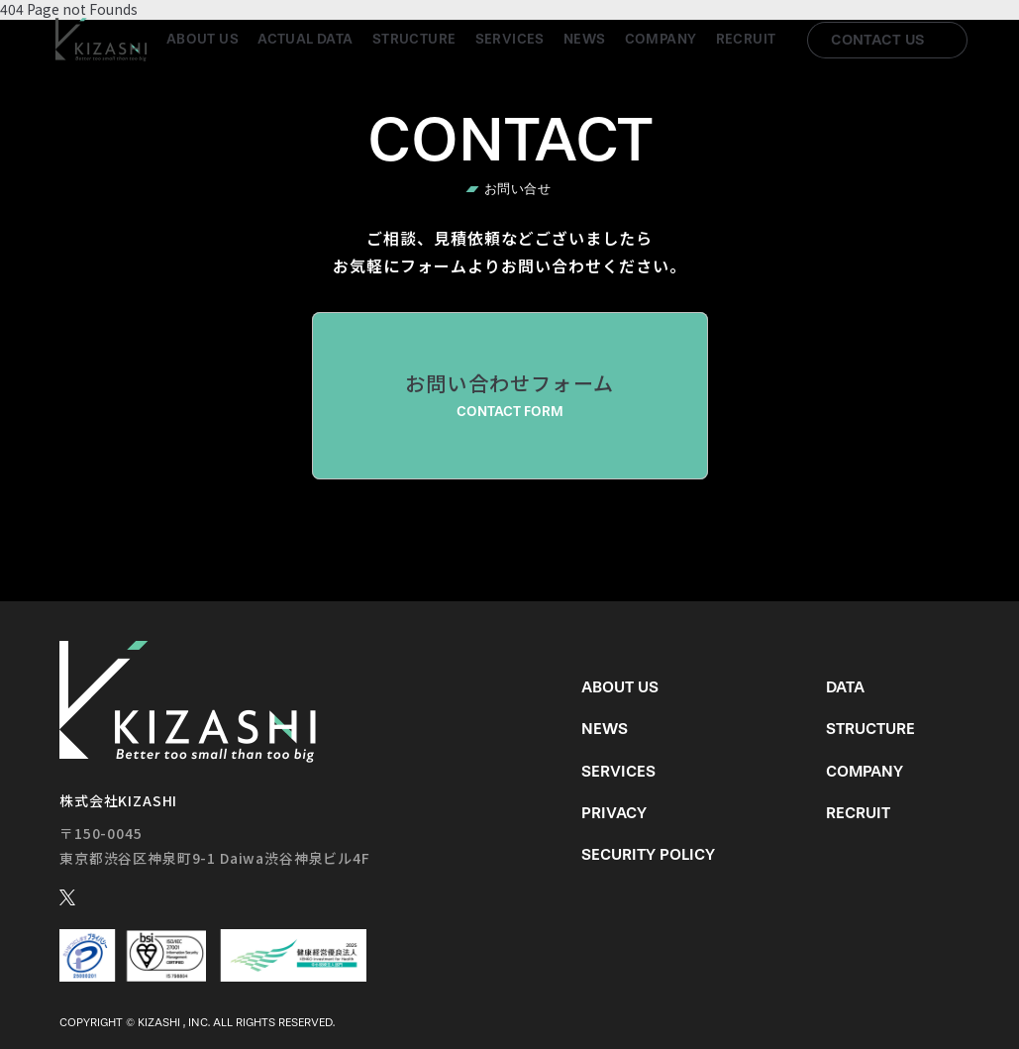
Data (845, 687)
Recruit (746, 39)
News (584, 39)
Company (661, 39)
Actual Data (305, 39)
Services (510, 39)
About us (202, 39)
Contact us (878, 40)
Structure (414, 39)
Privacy (614, 812)
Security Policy (648, 854)
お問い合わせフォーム (510, 395)
